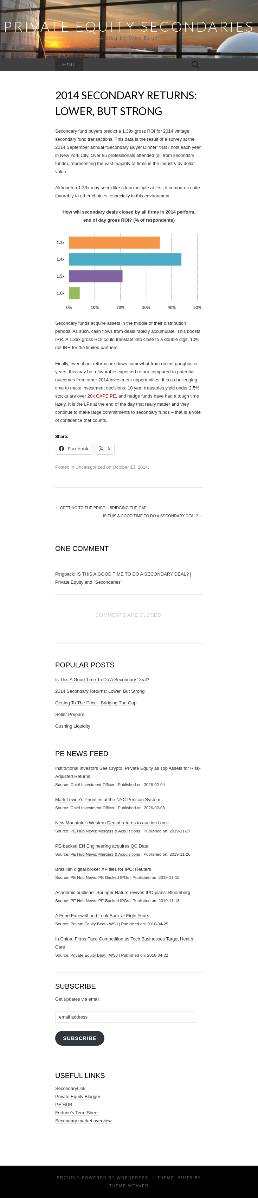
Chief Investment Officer (93, 784)
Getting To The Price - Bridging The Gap (95, 702)
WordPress (132, 1177)
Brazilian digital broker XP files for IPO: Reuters (103, 869)
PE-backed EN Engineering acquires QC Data (101, 846)
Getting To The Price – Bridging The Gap (101, 508)
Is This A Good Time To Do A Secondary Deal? (153, 516)
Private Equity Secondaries (129, 26)
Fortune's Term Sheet (77, 1112)
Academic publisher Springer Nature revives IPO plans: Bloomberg (122, 892)
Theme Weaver (129, 1186)
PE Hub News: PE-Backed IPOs (100, 877)
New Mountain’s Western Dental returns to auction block (112, 822)
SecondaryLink (70, 1088)
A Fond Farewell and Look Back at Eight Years (102, 915)
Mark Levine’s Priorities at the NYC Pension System (107, 799)
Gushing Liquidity (72, 726)
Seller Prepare (69, 714)
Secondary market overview (83, 1120)
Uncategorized (90, 467)
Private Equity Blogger (78, 1096)
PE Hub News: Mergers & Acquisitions (105, 831)
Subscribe (79, 1038)
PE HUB (63, 1104)
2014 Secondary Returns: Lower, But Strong (99, 691)
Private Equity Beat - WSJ (94, 923)
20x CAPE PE (102, 396)
